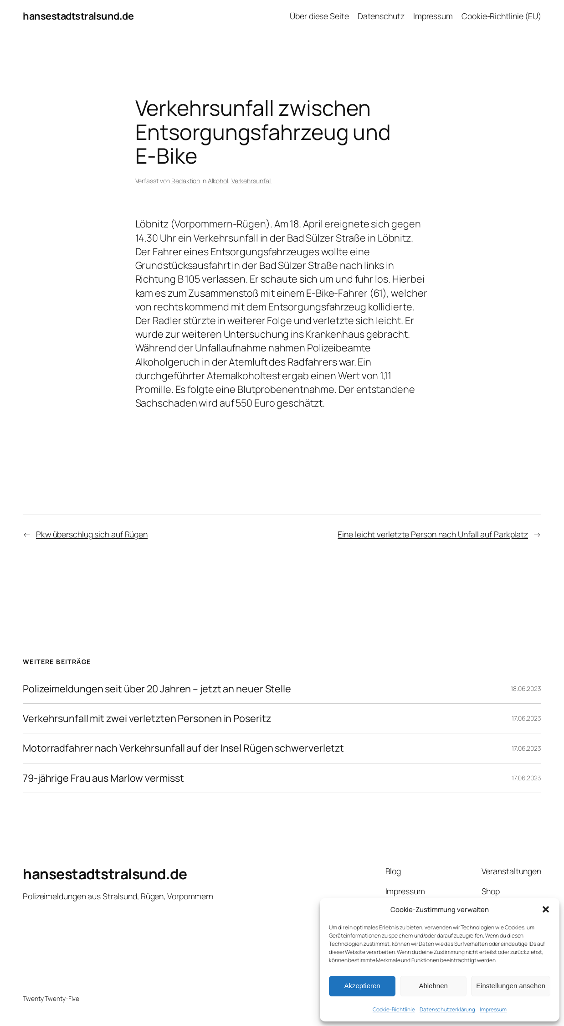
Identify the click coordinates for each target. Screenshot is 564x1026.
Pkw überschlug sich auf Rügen (92, 534)
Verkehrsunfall (251, 180)
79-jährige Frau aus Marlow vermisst (103, 778)
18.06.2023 (526, 688)
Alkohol (218, 180)
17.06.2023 (526, 718)
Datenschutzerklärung (447, 1009)
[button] (545, 909)
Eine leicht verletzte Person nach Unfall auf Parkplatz (433, 534)
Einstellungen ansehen (510, 986)
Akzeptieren (362, 986)
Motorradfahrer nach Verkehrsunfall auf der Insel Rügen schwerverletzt (183, 747)
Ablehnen (433, 986)
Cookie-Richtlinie (394, 1009)
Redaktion (185, 180)
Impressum (493, 1009)
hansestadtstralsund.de (78, 15)
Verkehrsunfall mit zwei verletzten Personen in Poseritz (147, 718)
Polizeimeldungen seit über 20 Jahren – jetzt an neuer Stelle (157, 688)
